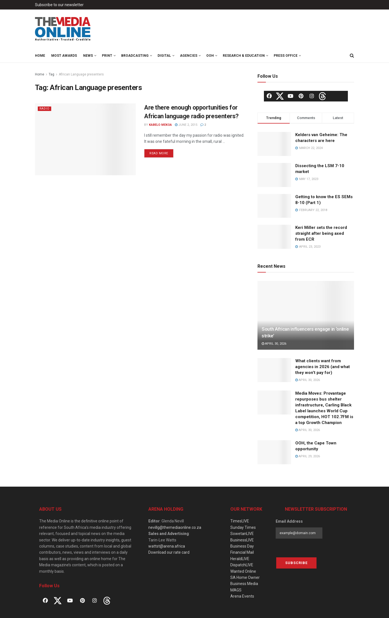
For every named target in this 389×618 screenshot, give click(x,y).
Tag (51, 74)
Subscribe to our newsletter (59, 5)
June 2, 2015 (186, 125)
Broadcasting (135, 56)
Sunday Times (243, 527)
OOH (210, 56)
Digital (164, 56)
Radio (44, 108)
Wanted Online (243, 571)
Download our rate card (168, 552)
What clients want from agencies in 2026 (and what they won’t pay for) (322, 366)
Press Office (285, 56)
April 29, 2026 (307, 456)
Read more (158, 153)
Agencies (188, 56)
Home (40, 56)
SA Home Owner (245, 577)
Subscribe (296, 563)
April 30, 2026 (274, 343)
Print (107, 56)
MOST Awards (64, 56)
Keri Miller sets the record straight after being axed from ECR (321, 233)
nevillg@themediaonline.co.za (174, 527)
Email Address (289, 521)
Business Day (242, 546)
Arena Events (242, 596)
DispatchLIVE (241, 565)
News (88, 56)
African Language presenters (81, 74)
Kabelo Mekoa (160, 125)
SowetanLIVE (242, 533)
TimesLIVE (239, 521)
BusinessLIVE (242, 540)
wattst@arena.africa (166, 546)
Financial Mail (242, 552)
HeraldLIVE (239, 559)
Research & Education (244, 56)
